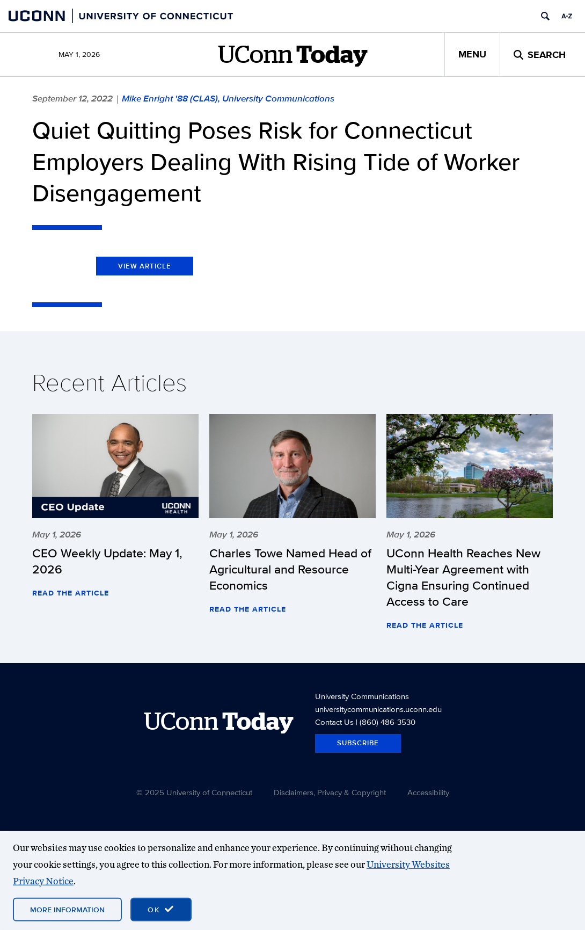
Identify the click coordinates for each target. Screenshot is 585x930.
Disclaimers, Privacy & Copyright (330, 792)
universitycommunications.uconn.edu (378, 709)
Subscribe (358, 743)
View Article (144, 266)
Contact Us (334, 722)
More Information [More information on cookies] (67, 909)
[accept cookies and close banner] (161, 909)
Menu (472, 54)
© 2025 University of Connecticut (194, 792)
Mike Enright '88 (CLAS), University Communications (228, 98)
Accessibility (428, 792)
